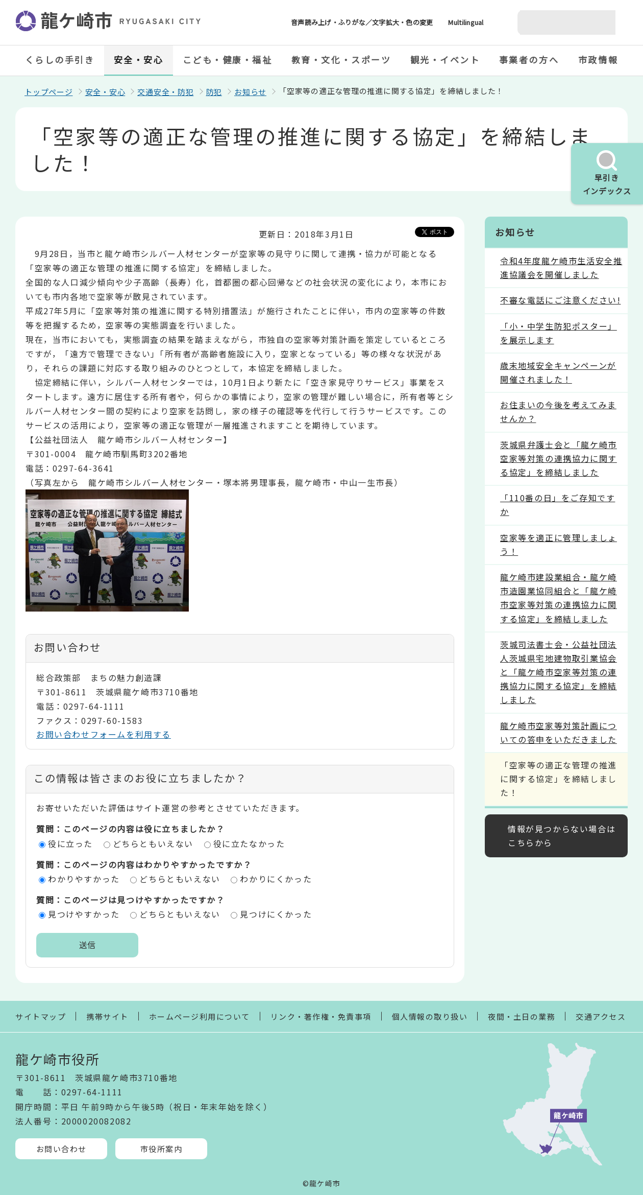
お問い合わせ (61, 1148)
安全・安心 (139, 59)
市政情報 (598, 59)
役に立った (70, 843)
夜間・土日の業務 (521, 1016)
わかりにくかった (276, 879)
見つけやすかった (84, 914)
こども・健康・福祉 (228, 59)
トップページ (48, 91)
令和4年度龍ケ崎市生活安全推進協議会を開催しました (561, 267)
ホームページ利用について (199, 1016)
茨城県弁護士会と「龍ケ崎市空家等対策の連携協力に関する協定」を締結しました (558, 458)
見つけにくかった (276, 914)
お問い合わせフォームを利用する (103, 734)
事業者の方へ (529, 59)
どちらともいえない (153, 843)
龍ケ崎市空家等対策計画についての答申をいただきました (558, 732)
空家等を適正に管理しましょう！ (558, 544)
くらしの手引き (60, 59)
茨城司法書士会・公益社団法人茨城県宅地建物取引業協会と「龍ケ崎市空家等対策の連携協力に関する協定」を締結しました (558, 672)
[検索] (554, 23)
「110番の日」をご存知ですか (557, 504)
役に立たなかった (249, 843)
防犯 (214, 91)
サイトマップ (40, 1016)
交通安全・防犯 (165, 91)
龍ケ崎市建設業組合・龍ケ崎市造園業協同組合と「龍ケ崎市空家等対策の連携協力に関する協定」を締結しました (558, 598)
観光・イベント (445, 59)
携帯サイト (107, 1016)
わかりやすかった (84, 879)
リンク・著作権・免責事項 (321, 1016)
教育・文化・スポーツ (341, 59)
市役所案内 (161, 1148)
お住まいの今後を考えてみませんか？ (558, 412)
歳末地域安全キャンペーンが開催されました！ (558, 372)
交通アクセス (601, 1016)
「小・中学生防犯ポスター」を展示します (558, 333)
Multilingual (465, 22)
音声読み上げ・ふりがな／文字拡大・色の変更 (362, 22)
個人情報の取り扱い (430, 1016)
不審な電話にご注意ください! (560, 300)
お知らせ (250, 91)
